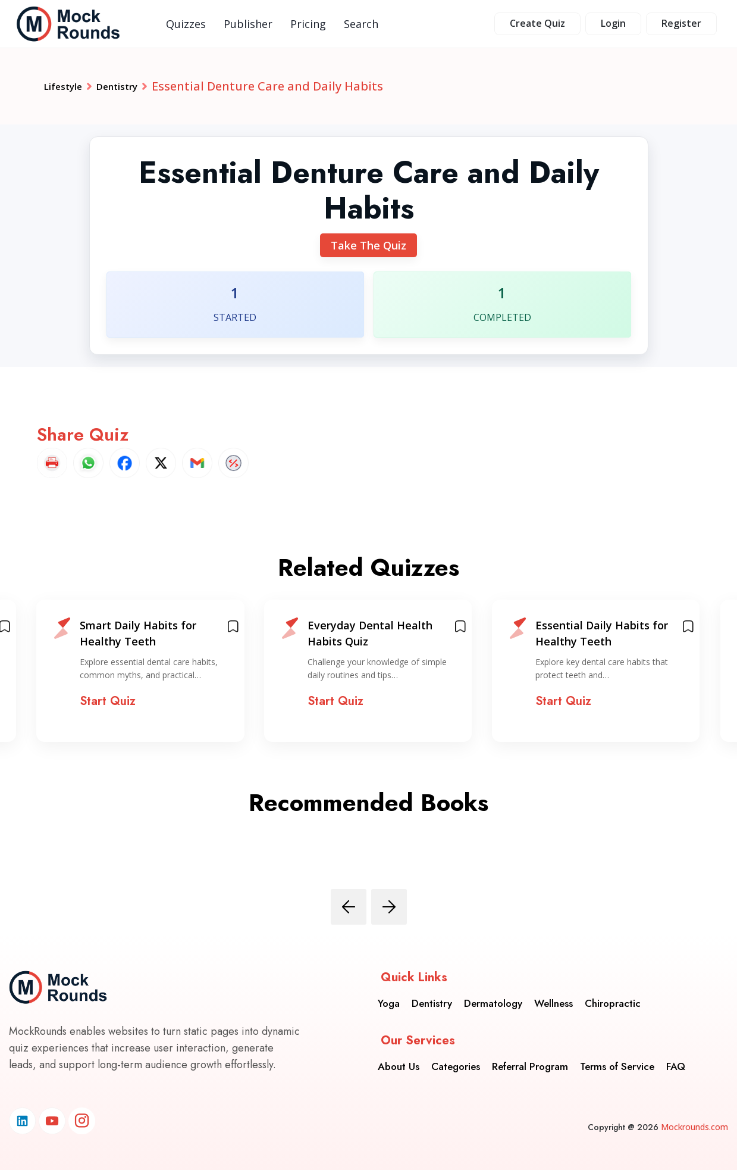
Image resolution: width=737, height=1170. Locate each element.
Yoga (389, 994)
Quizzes (186, 24)
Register (681, 23)
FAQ (675, 1057)
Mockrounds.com (694, 1126)
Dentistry (136, 86)
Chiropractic (613, 994)
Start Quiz (108, 701)
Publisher (248, 24)
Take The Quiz (368, 245)
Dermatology (493, 994)
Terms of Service (617, 1057)
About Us (398, 1057)
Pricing (308, 24)
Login (613, 23)
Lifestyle (69, 86)
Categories (455, 1057)
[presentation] (348, 907)
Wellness (553, 994)
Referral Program (530, 1057)
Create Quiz (537, 23)
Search (361, 24)
